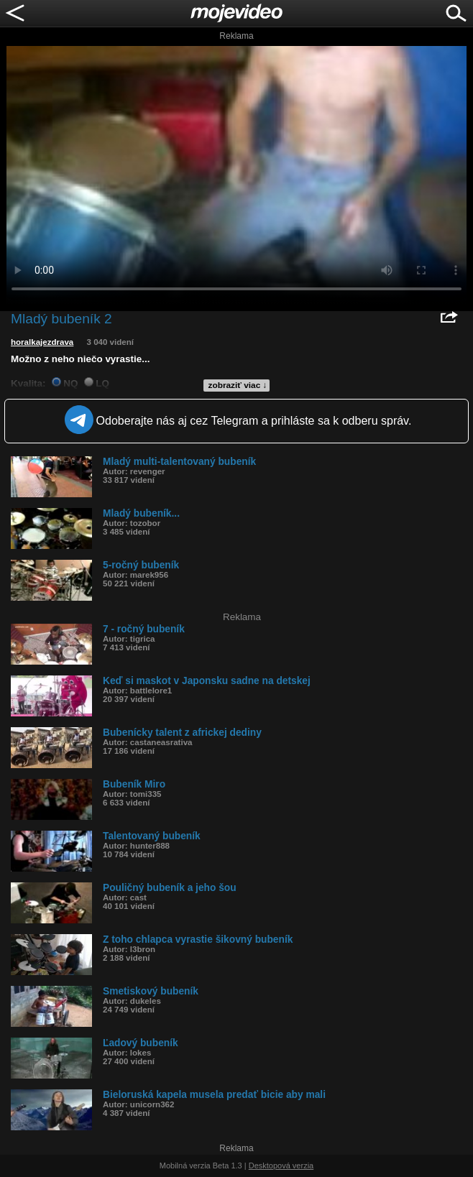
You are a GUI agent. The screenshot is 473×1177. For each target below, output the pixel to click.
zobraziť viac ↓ (237, 385)
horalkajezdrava (42, 342)
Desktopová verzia (281, 1165)
